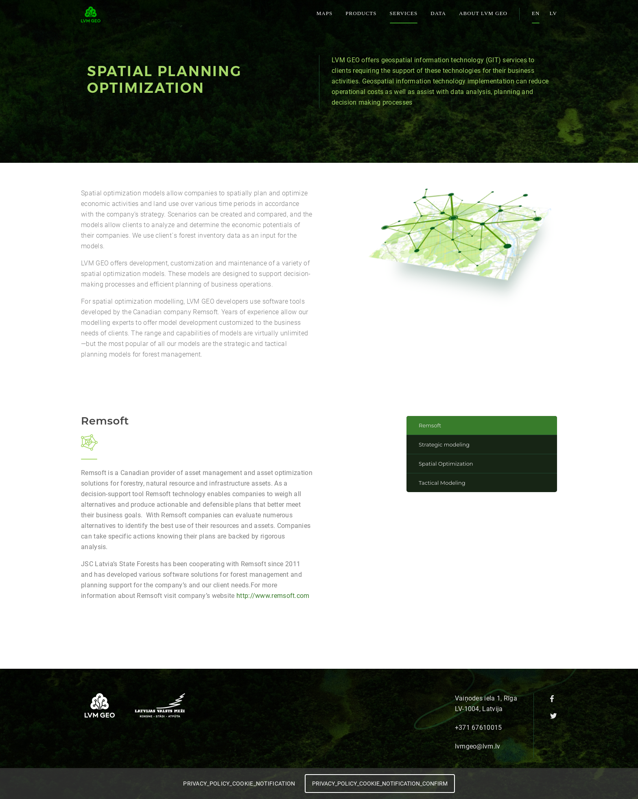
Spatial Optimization (446, 463)
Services (404, 13)
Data (438, 13)
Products (360, 13)
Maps (325, 13)
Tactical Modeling (442, 482)
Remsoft (430, 425)
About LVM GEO (483, 13)
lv (553, 13)
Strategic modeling (444, 444)
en (536, 13)
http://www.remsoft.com (273, 596)
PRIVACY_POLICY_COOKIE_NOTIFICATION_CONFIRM (380, 783)
